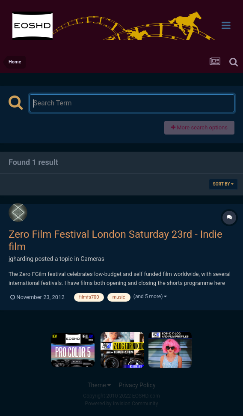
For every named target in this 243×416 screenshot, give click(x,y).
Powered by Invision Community (121, 404)
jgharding (21, 258)
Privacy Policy (137, 385)
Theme (99, 385)
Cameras (92, 258)
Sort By (223, 184)
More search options (199, 127)
